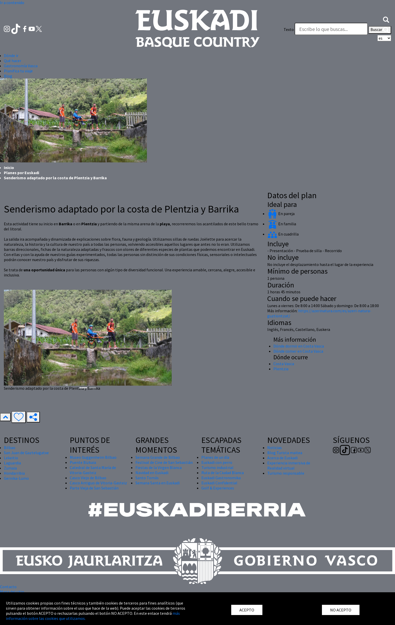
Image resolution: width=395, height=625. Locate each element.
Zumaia (10, 468)
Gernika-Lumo (16, 478)
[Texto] (331, 29)
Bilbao (9, 447)
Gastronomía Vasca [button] (21, 65)
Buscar (379, 30)
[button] (386, 19)
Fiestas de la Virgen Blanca (158, 467)
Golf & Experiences (217, 487)
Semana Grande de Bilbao (157, 457)
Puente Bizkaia (83, 462)
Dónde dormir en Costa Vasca (298, 346)
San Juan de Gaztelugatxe (26, 452)
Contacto (8, 586)
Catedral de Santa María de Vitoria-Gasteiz (93, 470)
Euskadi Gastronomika (221, 477)
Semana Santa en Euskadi (157, 482)
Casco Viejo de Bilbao (88, 477)
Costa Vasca (283, 363)
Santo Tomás (147, 477)
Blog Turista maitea (284, 452)
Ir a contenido (12, 2)
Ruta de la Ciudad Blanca (222, 472)
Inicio (9, 167)
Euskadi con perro (216, 462)
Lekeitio (11, 457)
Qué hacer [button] (12, 60)
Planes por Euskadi (21, 172)
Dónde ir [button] (11, 55)
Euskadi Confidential (219, 482)
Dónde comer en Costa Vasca (298, 351)
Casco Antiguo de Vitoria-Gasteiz (98, 482)
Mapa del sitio (12, 591)
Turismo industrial (217, 467)
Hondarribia (14, 473)
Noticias (274, 447)
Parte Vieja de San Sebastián (94, 487)
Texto (289, 29)
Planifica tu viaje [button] (18, 70)
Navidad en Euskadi (151, 472)
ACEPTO (246, 609)
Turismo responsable (285, 473)
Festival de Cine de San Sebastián (164, 462)
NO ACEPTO (340, 609)
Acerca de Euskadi (282, 457)
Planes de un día (215, 457)
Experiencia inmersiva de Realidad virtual (288, 465)
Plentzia (280, 368)
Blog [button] (8, 76)
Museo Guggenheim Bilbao (93, 457)
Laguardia (12, 462)
